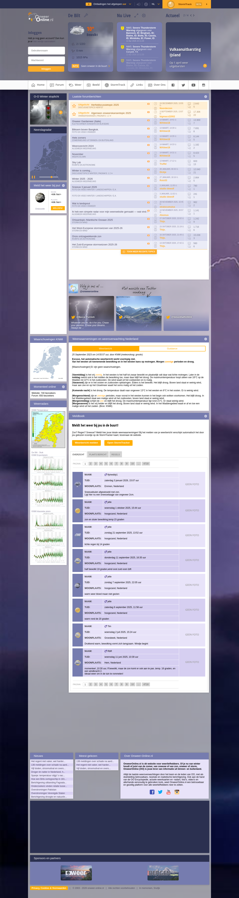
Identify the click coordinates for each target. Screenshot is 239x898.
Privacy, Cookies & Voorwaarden (49, 888)
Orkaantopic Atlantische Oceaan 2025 (92, 219)
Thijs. (162, 221)
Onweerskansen (87, 116)
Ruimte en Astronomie (83, 165)
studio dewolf (167, 188)
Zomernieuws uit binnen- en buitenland (93, 140)
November (77, 154)
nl (153, 4)
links (136, 85)
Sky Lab (76, 162)
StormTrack (114, 85)
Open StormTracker (118, 442)
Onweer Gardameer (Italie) (86, 121)
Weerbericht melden (86, 442)
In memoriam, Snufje (149, 888)
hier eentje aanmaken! (44, 41)
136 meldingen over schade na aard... (50, 765)
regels (115, 454)
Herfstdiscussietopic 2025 (105, 104)
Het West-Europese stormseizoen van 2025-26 (97, 228)
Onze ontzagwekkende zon (86, 236)
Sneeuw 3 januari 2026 (84, 187)
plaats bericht (98, 454)
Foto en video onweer (84, 132)
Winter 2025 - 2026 (82, 178)
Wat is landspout (81, 203)
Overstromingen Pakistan (43, 789)
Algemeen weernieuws (84, 149)
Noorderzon (166, 108)
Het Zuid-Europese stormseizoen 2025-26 (94, 244)
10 (132, 463)
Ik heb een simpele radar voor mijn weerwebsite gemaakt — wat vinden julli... (113, 211)
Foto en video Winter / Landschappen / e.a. (94, 190)
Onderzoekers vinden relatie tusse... (49, 786)
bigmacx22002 (167, 116)
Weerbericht (105, 348)
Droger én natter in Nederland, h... (48, 772)
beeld (93, 85)
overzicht (78, 454)
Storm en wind (79, 222)
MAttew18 (165, 123)
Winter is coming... (82, 170)
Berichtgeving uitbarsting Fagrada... (48, 782)
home (37, 85)
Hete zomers (79, 137)
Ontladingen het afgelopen (109, 4)
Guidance (172, 348)
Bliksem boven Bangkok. (85, 129)
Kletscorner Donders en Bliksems (90, 124)
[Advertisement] (48, 275)
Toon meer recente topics (141, 252)
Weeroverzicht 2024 (83, 146)
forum (56, 85)
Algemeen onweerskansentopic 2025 (111, 113)
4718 (145, 463)
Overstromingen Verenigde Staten (48, 793)
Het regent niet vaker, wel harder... (48, 761)
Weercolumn (79, 157)
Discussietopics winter (84, 173)
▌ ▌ (34, 177)
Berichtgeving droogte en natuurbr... (49, 796)
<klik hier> (56, 194)
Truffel (163, 164)
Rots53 (163, 180)
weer (74, 85)
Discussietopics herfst (90, 107)
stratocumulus (167, 207)
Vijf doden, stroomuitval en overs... (48, 768)
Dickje (163, 172)
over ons (156, 85)
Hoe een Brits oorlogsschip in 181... (48, 779)
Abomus (164, 215)
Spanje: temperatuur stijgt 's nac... (48, 775)
